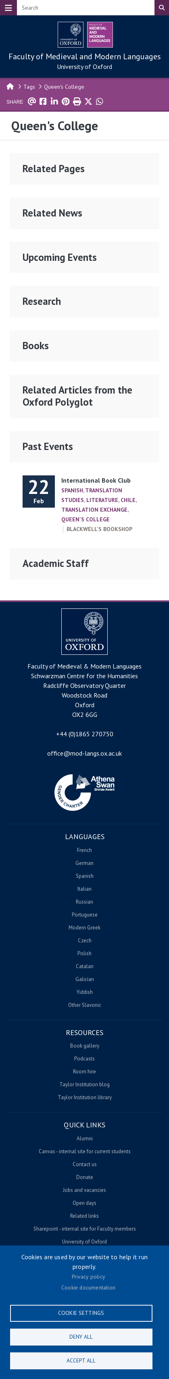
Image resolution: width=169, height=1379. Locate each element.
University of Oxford (84, 66)
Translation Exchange (94, 509)
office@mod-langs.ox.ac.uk (84, 753)
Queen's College (64, 86)
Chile (128, 500)
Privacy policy (88, 1276)
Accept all (81, 1360)
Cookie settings (81, 1313)
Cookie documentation (88, 1287)
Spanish (72, 490)
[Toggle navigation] (8, 7)
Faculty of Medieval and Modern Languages (84, 56)
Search (161, 7)
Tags (29, 86)
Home (10, 86)
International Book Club (96, 480)
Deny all (81, 1336)
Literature (102, 500)
